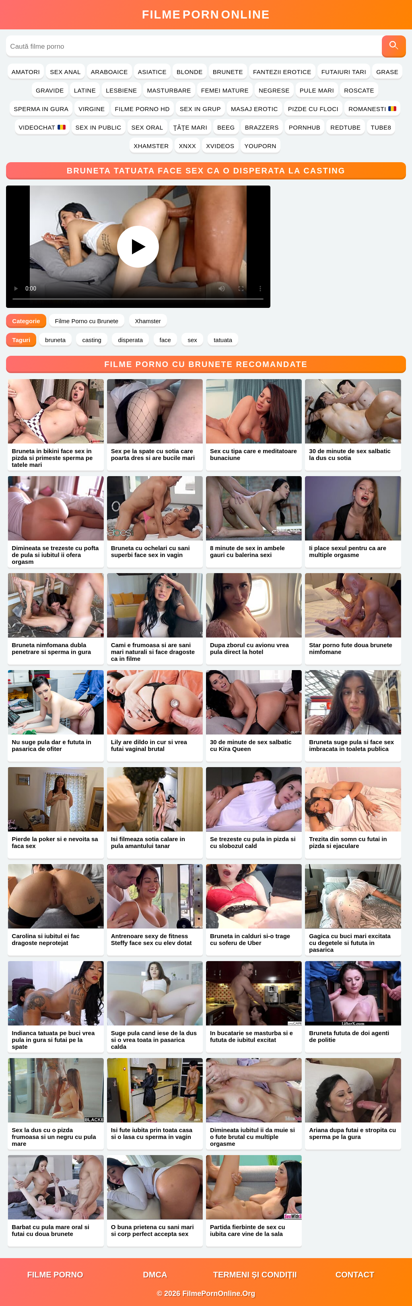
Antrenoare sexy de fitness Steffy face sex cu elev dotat (151, 939)
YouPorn (260, 145)
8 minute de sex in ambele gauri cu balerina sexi (247, 551)
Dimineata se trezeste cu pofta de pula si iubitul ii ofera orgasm (55, 555)
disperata (130, 339)
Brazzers (262, 127)
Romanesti (372, 108)
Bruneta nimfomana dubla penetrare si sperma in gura (51, 648)
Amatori (26, 71)
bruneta (55, 339)
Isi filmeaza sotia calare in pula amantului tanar (148, 842)
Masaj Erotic (254, 108)
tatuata (223, 339)
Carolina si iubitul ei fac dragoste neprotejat (45, 939)
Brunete (228, 71)
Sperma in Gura (41, 108)
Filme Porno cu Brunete (87, 321)
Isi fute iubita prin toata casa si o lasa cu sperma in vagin (152, 1133)
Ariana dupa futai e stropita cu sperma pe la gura (352, 1133)
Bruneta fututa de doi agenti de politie (349, 1036)
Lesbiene (121, 90)
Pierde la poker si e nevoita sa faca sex (55, 842)
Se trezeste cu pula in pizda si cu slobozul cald (253, 842)
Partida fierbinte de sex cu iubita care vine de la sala (247, 1230)
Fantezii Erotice (282, 71)
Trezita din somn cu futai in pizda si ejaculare (348, 842)
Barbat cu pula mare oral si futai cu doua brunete (50, 1230)
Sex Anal (65, 71)
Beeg (226, 127)
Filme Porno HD (142, 108)
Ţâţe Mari (190, 127)
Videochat (42, 127)
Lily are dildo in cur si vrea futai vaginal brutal (149, 745)
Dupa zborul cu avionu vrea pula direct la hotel (249, 648)
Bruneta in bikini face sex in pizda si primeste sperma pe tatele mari (52, 458)
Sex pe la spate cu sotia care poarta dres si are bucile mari (153, 454)
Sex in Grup (200, 108)
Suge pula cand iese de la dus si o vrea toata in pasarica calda (154, 1040)
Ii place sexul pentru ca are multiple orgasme (347, 551)
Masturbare (169, 90)
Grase (387, 71)
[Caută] (394, 46)
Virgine (91, 108)
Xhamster (151, 145)
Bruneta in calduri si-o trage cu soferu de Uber (250, 939)
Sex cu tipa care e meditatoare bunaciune (253, 454)
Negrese (274, 90)
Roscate (359, 90)
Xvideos (220, 145)
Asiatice (152, 71)
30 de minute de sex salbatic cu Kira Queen (251, 745)
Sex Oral (147, 127)
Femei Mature (225, 90)
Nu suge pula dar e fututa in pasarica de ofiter (51, 745)
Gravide (50, 90)
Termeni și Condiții (255, 1274)
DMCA (155, 1274)
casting (91, 339)
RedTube (345, 127)
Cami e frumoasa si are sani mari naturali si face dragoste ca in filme (153, 652)
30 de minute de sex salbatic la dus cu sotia (350, 454)
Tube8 (381, 127)
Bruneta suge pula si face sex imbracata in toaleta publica (351, 745)
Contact (355, 1274)
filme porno (55, 1274)
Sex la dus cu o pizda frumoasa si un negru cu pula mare (54, 1137)
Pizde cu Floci (313, 108)
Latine (85, 90)
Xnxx (187, 145)
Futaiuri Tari (344, 71)
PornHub (305, 127)
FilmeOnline (206, 14)
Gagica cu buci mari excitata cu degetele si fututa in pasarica (350, 943)
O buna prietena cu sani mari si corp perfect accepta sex (152, 1230)
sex (192, 339)
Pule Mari (317, 90)
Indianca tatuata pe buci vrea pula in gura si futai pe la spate (53, 1040)
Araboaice (109, 71)
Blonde (190, 71)
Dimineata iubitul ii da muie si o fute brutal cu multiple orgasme (252, 1137)
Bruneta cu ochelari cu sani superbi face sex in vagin (150, 551)
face (165, 339)
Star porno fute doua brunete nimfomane (350, 648)
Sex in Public (99, 127)
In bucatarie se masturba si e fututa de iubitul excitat (251, 1036)
